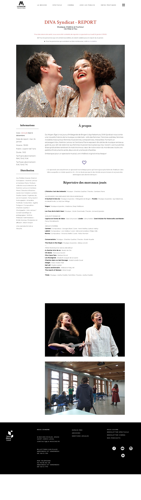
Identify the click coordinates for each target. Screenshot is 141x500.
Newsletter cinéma (116, 435)
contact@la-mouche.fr (48, 441)
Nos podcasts (113, 438)
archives (76, 433)
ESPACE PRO (77, 430)
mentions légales (80, 436)
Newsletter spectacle (118, 432)
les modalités (92, 41)
